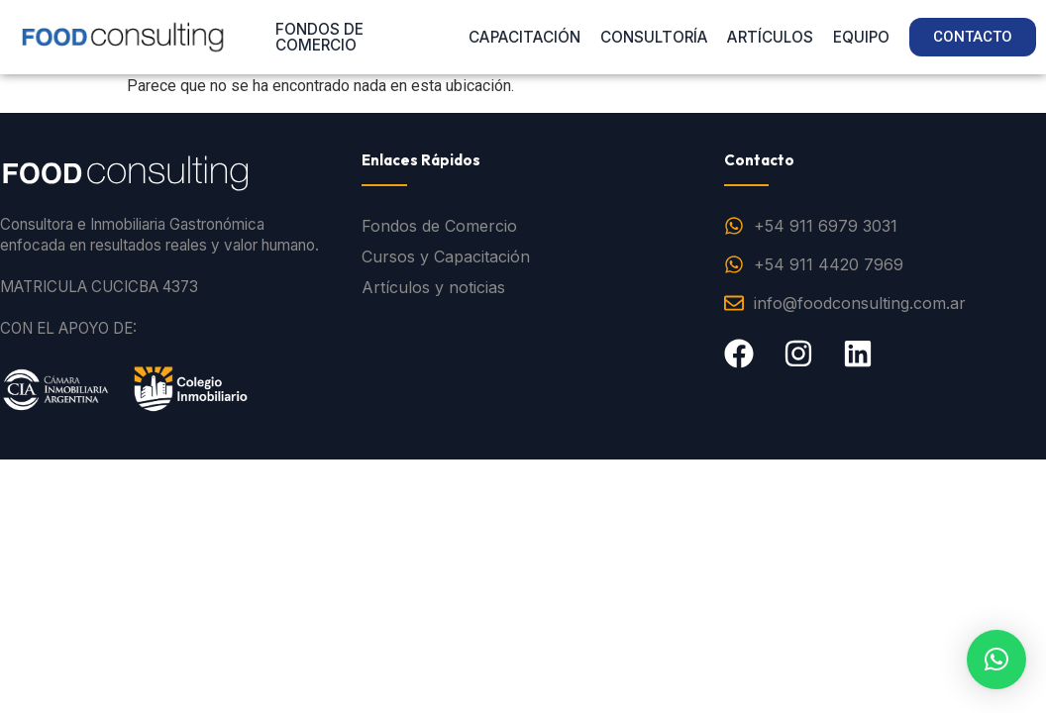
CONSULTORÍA (654, 37)
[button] (996, 659)
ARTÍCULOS (770, 37)
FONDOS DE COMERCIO (319, 36)
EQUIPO (861, 37)
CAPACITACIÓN (524, 37)
